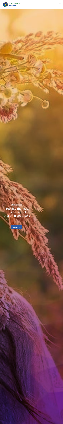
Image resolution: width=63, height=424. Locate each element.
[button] (60, 4)
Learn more (17, 227)
